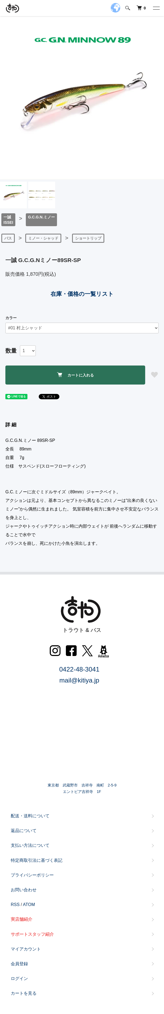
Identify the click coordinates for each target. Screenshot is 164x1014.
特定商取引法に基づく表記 (36, 860)
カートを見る (24, 993)
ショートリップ (88, 238)
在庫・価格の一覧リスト (82, 294)
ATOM (29, 904)
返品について (24, 830)
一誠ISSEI (8, 220)
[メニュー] (156, 8)
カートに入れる (75, 374)
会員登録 (19, 963)
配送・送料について (30, 816)
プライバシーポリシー (32, 875)
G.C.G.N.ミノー (41, 217)
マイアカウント (26, 949)
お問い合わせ (24, 890)
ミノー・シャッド (43, 238)
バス (8, 238)
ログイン (19, 978)
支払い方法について (30, 845)
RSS (15, 904)
